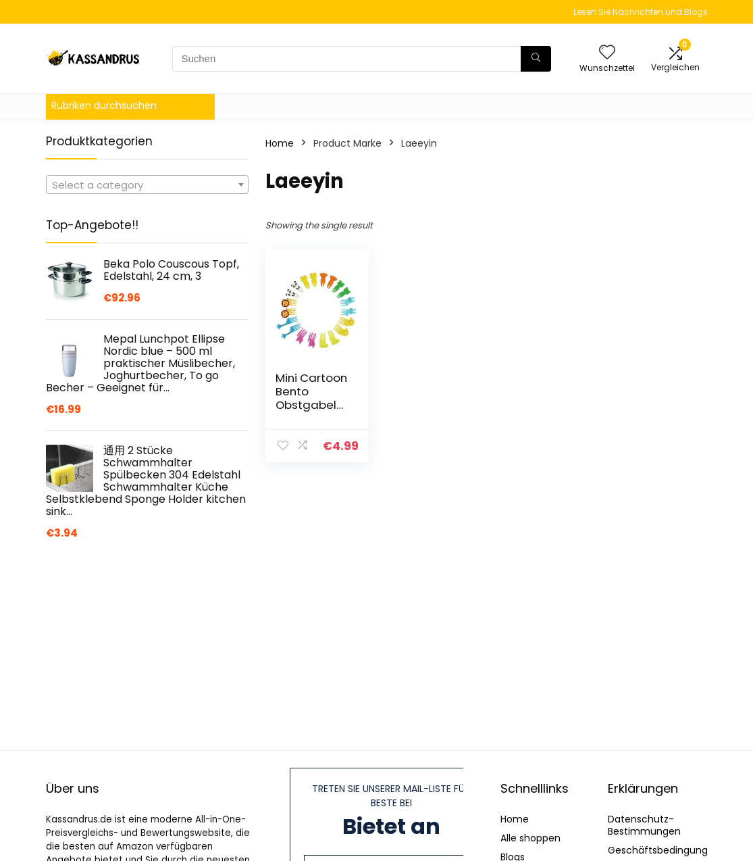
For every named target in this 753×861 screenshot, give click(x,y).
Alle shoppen (530, 838)
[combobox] (147, 184)
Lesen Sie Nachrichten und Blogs (640, 12)
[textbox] (147, 185)
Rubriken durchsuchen (104, 105)
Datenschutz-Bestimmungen (644, 825)
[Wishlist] (607, 53)
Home (279, 143)
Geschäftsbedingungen (664, 850)
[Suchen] (536, 59)
